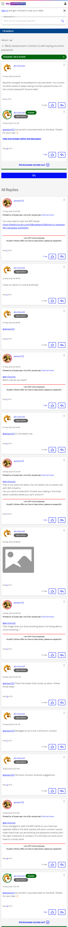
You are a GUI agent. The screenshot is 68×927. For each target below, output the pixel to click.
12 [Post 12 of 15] (7, 785)
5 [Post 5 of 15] (6, 399)
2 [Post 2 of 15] (6, 250)
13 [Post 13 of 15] (7, 858)
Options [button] (4, 40)
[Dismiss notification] (65, 11)
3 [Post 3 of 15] (6, 295)
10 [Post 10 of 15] (7, 696)
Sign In (65, 4)
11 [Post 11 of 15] (7, 741)
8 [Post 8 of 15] (6, 585)
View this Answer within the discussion (22, 138)
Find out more (47, 215)
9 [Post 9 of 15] (6, 649)
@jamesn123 (9, 129)
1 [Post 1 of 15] (6, 99)
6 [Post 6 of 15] (6, 444)
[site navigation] (2, 3)
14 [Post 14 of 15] (7, 149)
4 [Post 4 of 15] (6, 339)
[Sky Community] (16, 4)
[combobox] (31, 21)
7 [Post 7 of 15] (6, 514)
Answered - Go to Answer (34, 57)
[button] (64, 64)
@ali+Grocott (9, 376)
